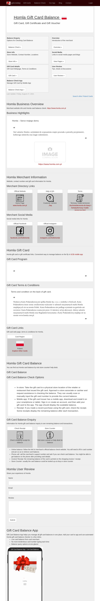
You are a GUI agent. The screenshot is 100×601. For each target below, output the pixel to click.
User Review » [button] (59, 76)
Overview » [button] (58, 47)
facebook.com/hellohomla (19, 238)
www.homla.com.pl (20, 205)
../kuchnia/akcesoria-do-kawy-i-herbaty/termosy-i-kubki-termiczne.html (80, 207)
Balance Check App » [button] (16, 90)
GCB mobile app (77, 254)
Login (91, 3)
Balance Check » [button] (14, 47)
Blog (60, 3)
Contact (68, 3)
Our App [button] (52, 3)
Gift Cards (27, 3)
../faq (50, 205)
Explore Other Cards (20, 351)
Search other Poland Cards (83, 96)
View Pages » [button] (59, 61)
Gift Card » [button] (12, 76)
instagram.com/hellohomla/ (50, 238)
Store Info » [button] (12, 61)
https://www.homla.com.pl (56, 108)
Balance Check (39, 3)
